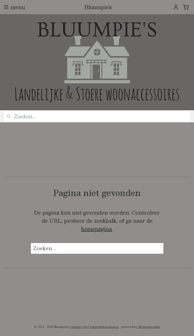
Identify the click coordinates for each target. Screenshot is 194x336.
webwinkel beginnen (104, 326)
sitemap (75, 326)
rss (85, 326)
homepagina (96, 229)
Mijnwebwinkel (149, 326)
